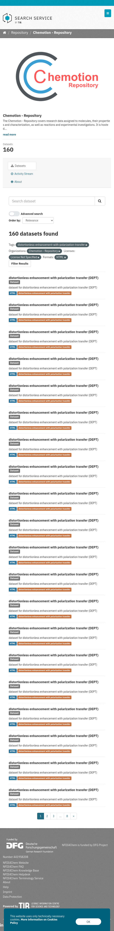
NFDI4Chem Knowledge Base (21, 870)
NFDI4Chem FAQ (13, 866)
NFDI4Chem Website (16, 863)
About (16, 182)
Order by (14, 220)
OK (88, 922)
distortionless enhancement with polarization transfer (44, 293)
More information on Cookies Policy (33, 921)
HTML (12, 293)
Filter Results (19, 263)
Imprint (7, 892)
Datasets (18, 166)
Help (6, 887)
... (60, 816)
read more (9, 134)
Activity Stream (22, 174)
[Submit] (100, 201)
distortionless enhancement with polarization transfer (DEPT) (53, 278)
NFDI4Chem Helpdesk (16, 874)
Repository (19, 32)
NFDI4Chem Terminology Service (23, 878)
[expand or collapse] (107, 13)
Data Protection (12, 897)
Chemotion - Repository (52, 32)
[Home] (4, 32)
